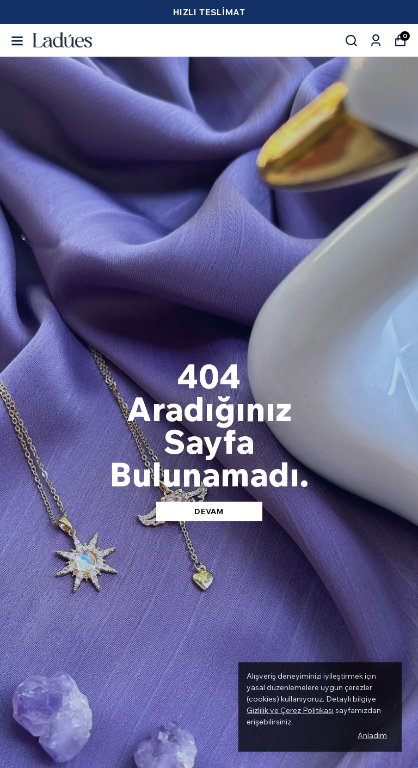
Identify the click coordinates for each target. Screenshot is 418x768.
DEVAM (209, 511)
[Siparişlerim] (376, 40)
